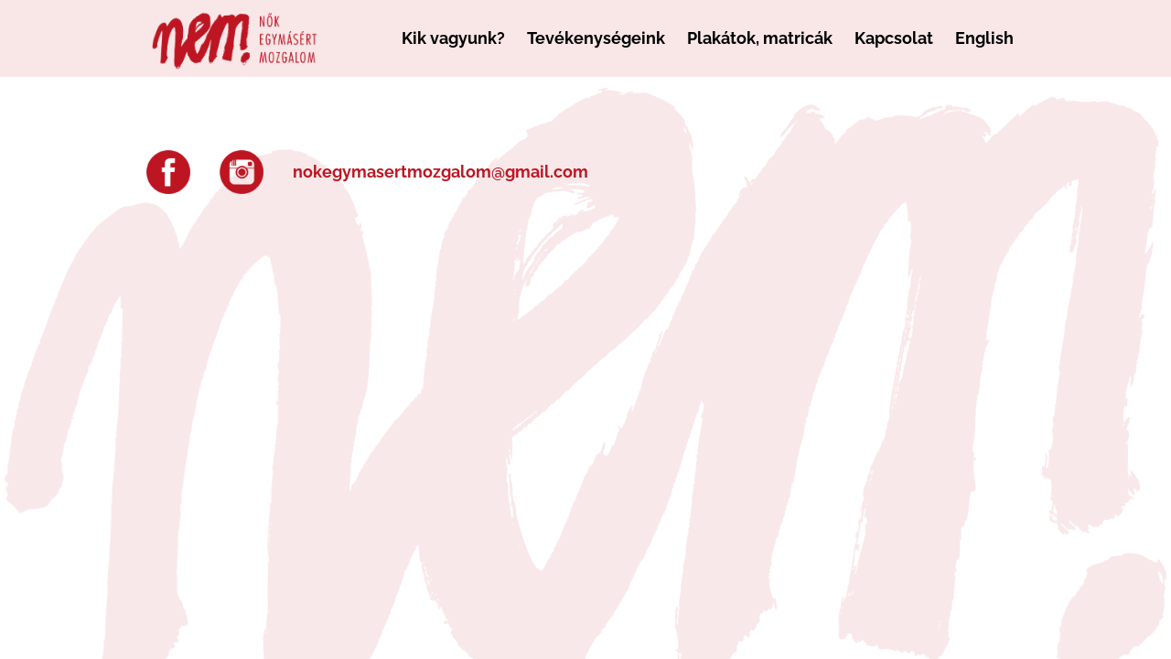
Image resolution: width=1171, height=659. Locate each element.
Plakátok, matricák (760, 38)
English (984, 38)
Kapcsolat (893, 38)
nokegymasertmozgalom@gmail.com (440, 171)
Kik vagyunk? (453, 38)
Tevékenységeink (596, 38)
